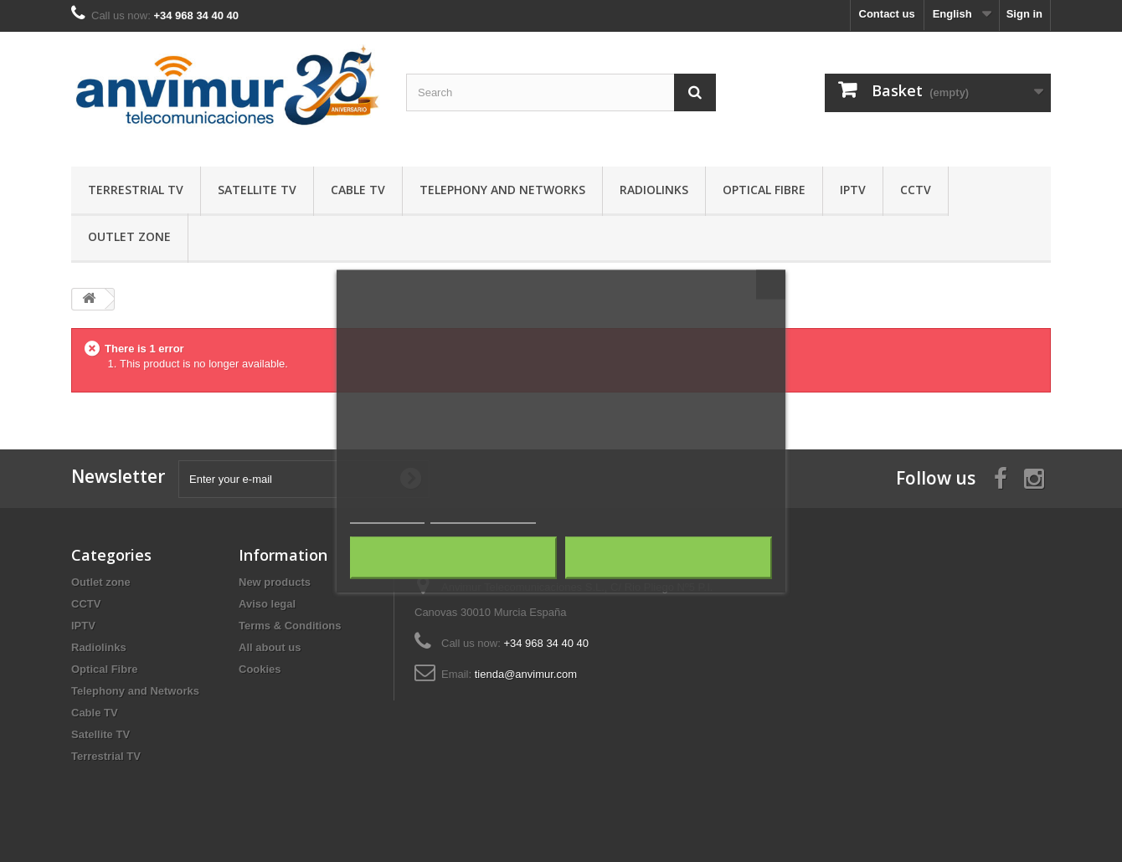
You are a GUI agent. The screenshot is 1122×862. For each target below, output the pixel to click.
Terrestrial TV (135, 190)
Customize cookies (483, 516)
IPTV (853, 190)
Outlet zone (129, 236)
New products (275, 582)
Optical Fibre (764, 190)
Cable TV (358, 190)
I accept (669, 558)
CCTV (915, 190)
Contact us (887, 14)
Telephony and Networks (502, 190)
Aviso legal (267, 604)
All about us (270, 647)
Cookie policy (387, 516)
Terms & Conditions (290, 625)
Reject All (453, 558)
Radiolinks (654, 190)
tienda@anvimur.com (526, 674)
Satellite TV (257, 190)
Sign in (1024, 14)
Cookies (260, 669)
